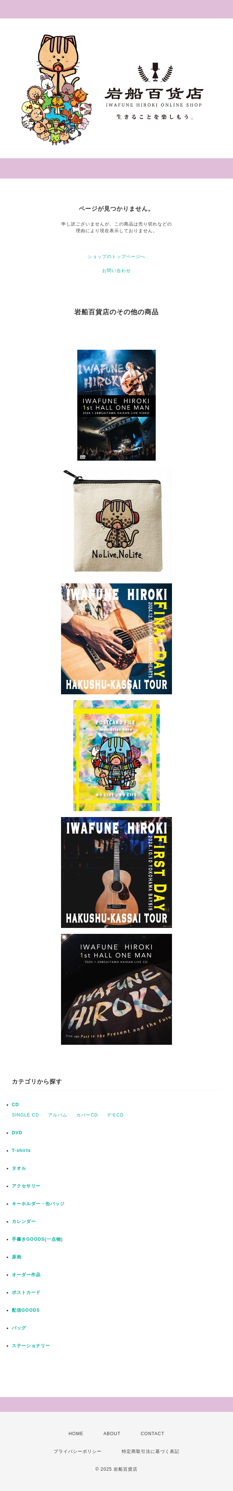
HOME (75, 1433)
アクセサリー (26, 1186)
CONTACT (152, 1433)
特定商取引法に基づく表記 (150, 1451)
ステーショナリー (31, 1345)
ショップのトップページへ (116, 256)
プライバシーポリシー (78, 1451)
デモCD (115, 1115)
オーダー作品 (26, 1274)
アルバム (57, 1115)
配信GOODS (26, 1310)
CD (15, 1104)
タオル (19, 1168)
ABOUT (112, 1433)
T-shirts (21, 1150)
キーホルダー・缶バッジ (38, 1203)
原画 (16, 1257)
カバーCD (87, 1115)
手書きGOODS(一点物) (37, 1239)
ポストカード (26, 1292)
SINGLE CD (25, 1115)
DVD (17, 1132)
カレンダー (24, 1221)
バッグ (19, 1328)
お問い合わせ (116, 270)
